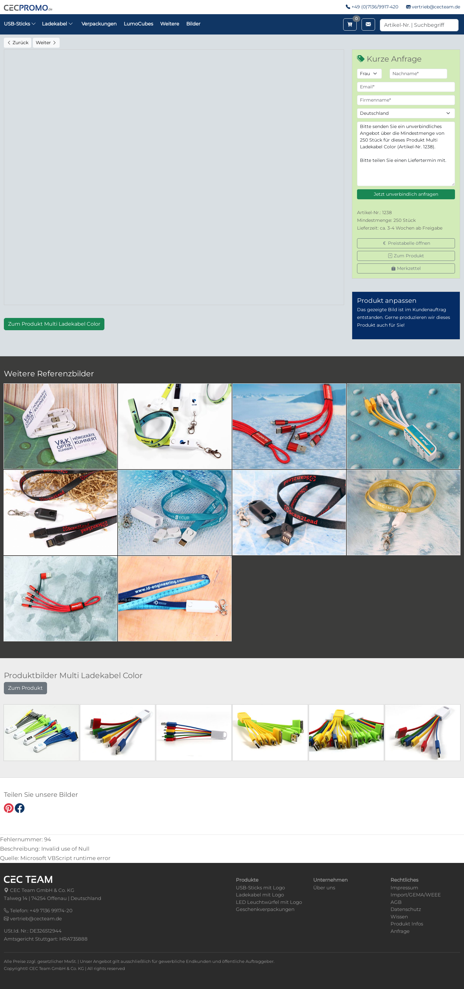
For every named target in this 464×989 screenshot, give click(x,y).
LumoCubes (138, 24)
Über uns (324, 888)
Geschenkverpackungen (265, 909)
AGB (396, 902)
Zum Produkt (406, 256)
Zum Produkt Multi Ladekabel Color (54, 324)
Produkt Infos (407, 924)
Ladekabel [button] (57, 24)
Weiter (46, 42)
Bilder (193, 24)
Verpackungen (99, 24)
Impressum (404, 888)
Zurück (17, 42)
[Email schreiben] (368, 24)
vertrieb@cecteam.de (436, 7)
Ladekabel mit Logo (260, 895)
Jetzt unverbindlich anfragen (406, 194)
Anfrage (400, 931)
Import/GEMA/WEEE (416, 895)
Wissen (399, 917)
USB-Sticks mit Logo (260, 888)
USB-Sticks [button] (20, 24)
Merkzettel (406, 268)
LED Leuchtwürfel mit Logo (269, 902)
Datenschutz (406, 909)
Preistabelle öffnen (406, 243)
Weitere (169, 24)
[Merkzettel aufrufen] (350, 24)
